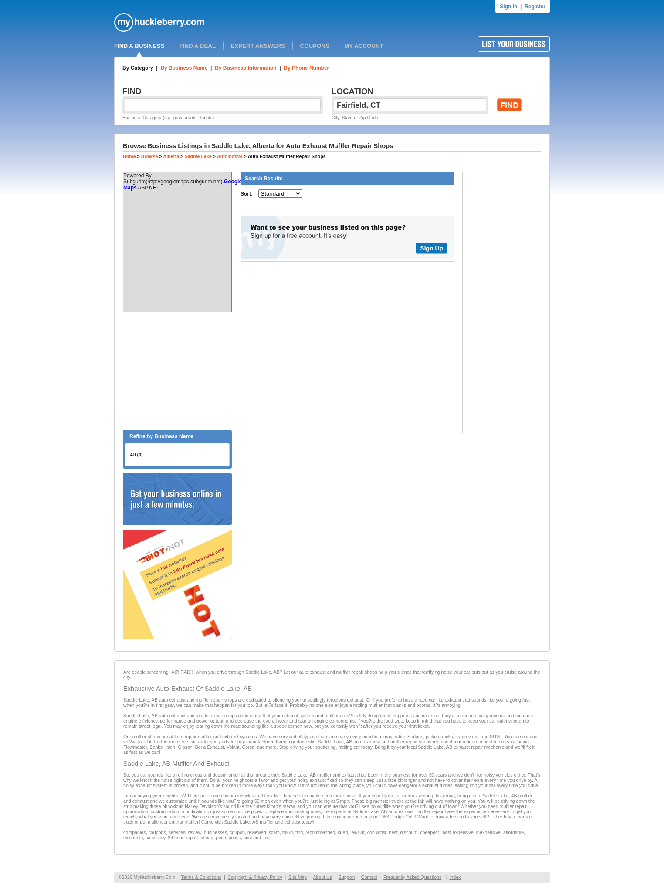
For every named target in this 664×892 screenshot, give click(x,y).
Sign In (508, 6)
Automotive (230, 156)
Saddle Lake (198, 156)
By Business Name (183, 68)
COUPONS (314, 46)
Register (535, 6)
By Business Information (245, 68)
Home (129, 156)
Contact (369, 877)
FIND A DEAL (198, 46)
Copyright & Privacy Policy (255, 877)
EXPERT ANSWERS (257, 46)
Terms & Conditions (201, 877)
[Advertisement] (177, 371)
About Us (322, 877)
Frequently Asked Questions (412, 877)
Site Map (297, 877)
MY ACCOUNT (363, 46)
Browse (149, 156)
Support (347, 877)
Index (455, 877)
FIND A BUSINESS (139, 46)
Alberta (171, 156)
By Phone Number (306, 68)
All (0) (136, 454)
